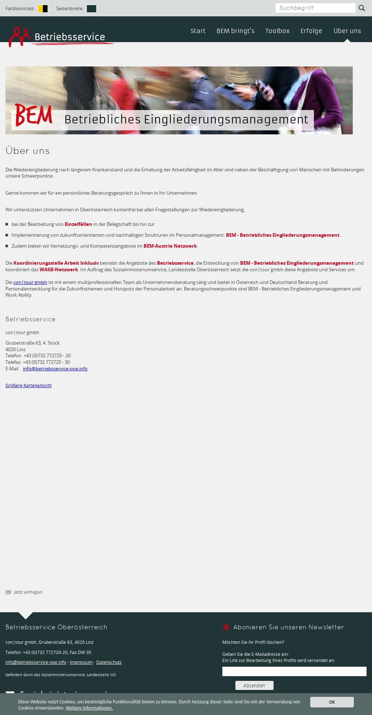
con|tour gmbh (30, 282)
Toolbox (278, 31)
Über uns (347, 31)
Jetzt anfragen (24, 592)
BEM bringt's (236, 31)
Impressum (81, 662)
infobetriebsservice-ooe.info (55, 368)
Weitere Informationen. (89, 708)
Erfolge (311, 31)
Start (198, 31)
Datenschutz (109, 662)
